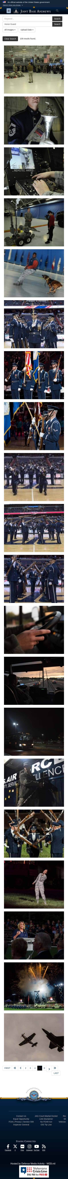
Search (57, 19)
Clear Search (10, 39)
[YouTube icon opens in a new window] (36, 1147)
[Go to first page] (7, 1068)
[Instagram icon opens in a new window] (29, 1147)
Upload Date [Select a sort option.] (27, 30)
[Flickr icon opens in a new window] (22, 1147)
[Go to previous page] (20, 1068)
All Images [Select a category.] (9, 30)
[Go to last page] (56, 1073)
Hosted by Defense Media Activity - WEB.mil (33, 1163)
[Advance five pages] (55, 1068)
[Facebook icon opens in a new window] (8, 1147)
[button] (13, 5)
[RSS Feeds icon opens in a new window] (43, 1147)
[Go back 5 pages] (15, 1068)
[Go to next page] (49, 1069)
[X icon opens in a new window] (15, 1147)
